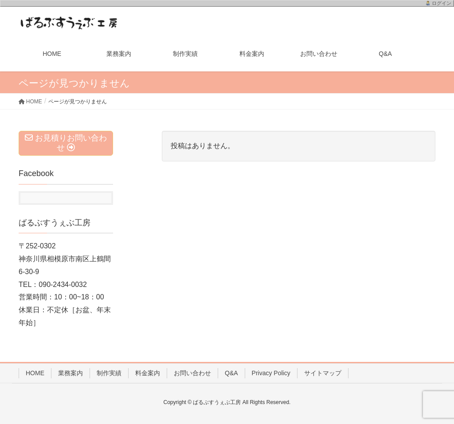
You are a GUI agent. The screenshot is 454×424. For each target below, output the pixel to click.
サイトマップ (322, 373)
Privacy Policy (271, 373)
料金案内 (147, 373)
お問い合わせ (192, 373)
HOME (35, 373)
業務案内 (70, 373)
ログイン (441, 3)
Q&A (231, 373)
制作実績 (109, 373)
